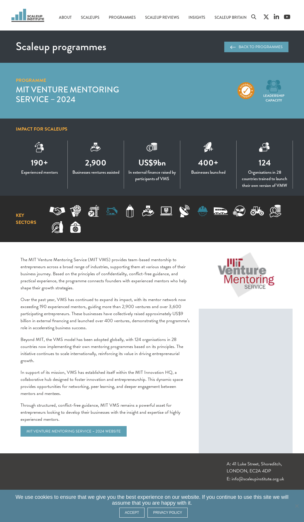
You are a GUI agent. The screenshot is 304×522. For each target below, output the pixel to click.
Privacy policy (167, 513)
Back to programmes (256, 47)
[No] (297, 506)
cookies (44, 497)
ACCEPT (132, 513)
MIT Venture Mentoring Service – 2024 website (73, 431)
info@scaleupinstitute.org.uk (258, 478)
